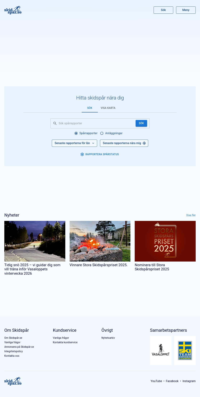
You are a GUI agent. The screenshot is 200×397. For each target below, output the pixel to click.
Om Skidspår (16, 330)
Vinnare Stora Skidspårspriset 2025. (99, 265)
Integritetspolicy (13, 351)
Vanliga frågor (12, 342)
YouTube (156, 381)
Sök (163, 10)
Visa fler (191, 215)
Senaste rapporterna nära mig (124, 143)
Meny (185, 10)
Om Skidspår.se (13, 337)
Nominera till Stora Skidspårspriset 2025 (152, 267)
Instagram (189, 381)
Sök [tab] (89, 107)
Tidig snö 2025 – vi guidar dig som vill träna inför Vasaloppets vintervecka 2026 (32, 269)
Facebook (172, 381)
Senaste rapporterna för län (75, 143)
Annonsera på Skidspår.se (19, 346)
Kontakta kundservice (65, 342)
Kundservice (64, 330)
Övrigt (107, 330)
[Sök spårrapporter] (96, 123)
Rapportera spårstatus (99, 154)
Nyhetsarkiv (108, 337)
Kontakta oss (11, 355)
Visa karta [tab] (108, 107)
